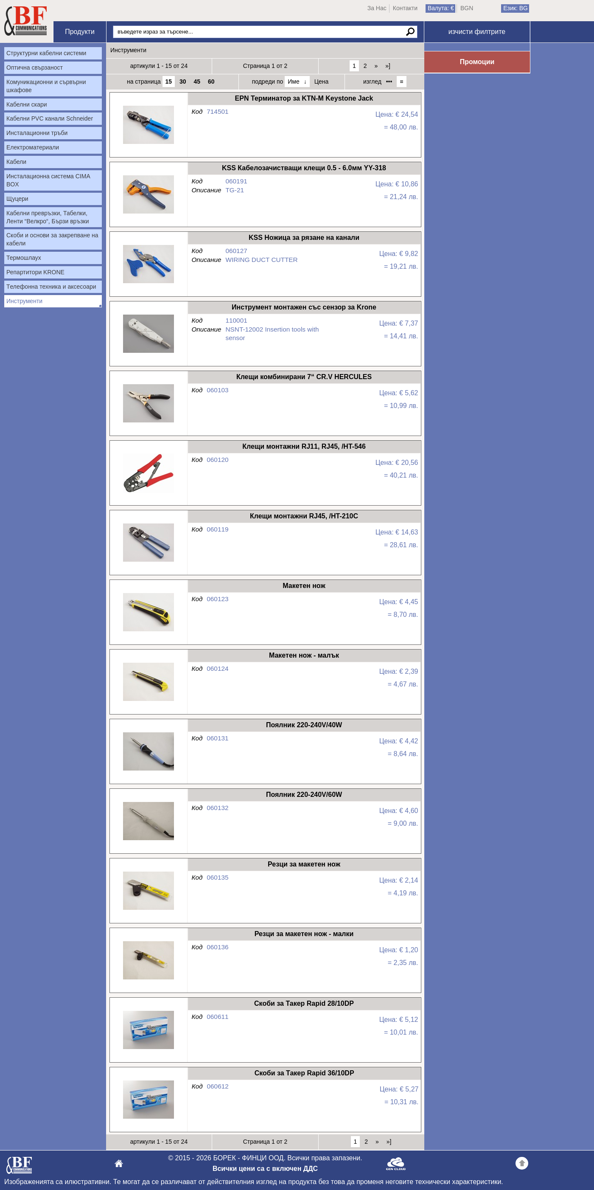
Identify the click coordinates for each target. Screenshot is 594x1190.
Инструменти (24, 301)
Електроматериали (32, 147)
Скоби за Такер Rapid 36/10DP (148, 1119)
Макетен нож (148, 631)
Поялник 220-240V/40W (148, 771)
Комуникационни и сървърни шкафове (46, 86)
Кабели (16, 161)
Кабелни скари (26, 104)
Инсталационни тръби (36, 132)
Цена (321, 81)
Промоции (477, 61)
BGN (466, 8)
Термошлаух (23, 257)
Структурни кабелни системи (46, 53)
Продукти (80, 31)
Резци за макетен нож (148, 910)
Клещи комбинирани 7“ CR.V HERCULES (148, 423)
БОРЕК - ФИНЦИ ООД (19, 1168)
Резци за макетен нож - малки (148, 980)
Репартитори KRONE (35, 272)
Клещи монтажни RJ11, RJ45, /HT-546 (148, 492)
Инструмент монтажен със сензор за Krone (148, 353)
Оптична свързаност (34, 67)
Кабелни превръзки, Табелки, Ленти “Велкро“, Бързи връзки (47, 217)
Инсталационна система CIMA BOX (48, 180)
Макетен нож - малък (148, 701)
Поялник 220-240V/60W (148, 840)
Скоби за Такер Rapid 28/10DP (148, 1049)
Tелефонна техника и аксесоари (51, 286)
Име (293, 81)
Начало (25, 21)
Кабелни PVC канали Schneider (49, 118)
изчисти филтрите (476, 31)
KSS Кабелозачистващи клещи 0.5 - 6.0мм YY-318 (148, 214)
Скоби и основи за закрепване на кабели (52, 239)
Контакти (405, 8)
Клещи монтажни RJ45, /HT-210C (148, 562)
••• (389, 81)
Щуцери (17, 198)
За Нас (377, 8)
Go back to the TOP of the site (522, 1164)
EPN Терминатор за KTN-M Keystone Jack (148, 144)
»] (387, 65)
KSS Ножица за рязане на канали (148, 283)
